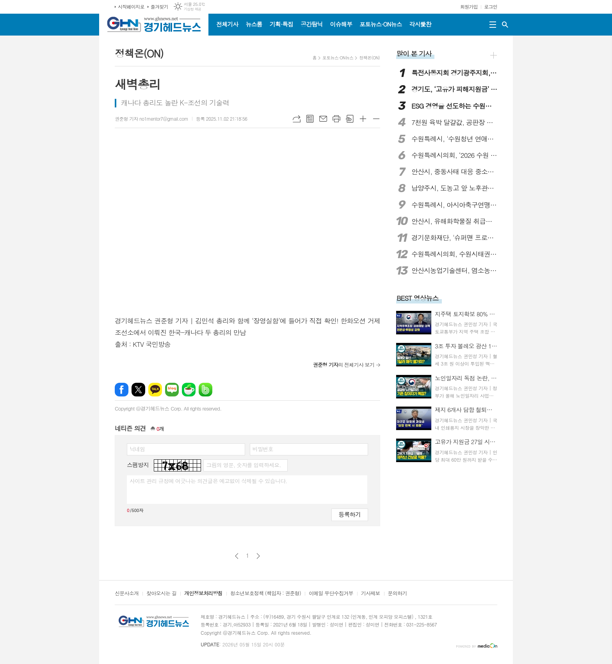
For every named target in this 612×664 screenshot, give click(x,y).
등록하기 (350, 514)
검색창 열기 (505, 24)
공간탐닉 (311, 24)
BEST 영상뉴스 (418, 298)
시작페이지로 (131, 6)
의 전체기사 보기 (343, 364)
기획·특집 (281, 24)
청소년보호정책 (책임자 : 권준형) (265, 594)
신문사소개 (127, 594)
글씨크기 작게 (376, 119)
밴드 (205, 389)
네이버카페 (189, 389)
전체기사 (227, 24)
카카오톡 (155, 389)
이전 (236, 556)
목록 (310, 119)
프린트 (336, 119)
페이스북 (121, 389)
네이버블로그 (172, 389)
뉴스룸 (254, 24)
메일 (323, 119)
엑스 (138, 389)
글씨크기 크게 (363, 119)
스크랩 (350, 119)
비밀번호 (263, 449)
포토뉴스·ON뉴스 (380, 24)
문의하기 (397, 594)
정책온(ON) (369, 58)
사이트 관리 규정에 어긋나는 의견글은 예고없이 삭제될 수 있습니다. (208, 481)
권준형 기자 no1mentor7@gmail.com (151, 118)
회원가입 (469, 6)
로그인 (490, 6)
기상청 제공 (192, 9)
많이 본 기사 (414, 53)
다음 (258, 556)
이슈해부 (341, 24)
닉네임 (137, 449)
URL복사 (297, 119)
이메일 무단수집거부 (331, 594)
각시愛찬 (420, 24)
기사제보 (370, 594)
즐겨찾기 (159, 6)
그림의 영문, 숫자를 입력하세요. (243, 465)
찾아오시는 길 (161, 594)
